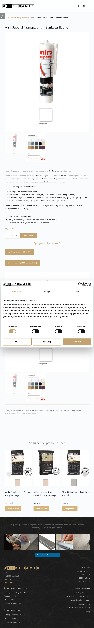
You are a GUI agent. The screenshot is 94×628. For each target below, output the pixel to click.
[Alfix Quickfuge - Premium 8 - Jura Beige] (18, 468)
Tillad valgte (47, 342)
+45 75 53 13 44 (10, 583)
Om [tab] (77, 291)
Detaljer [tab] (47, 291)
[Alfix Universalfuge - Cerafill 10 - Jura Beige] (47, 468)
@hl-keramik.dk (13, 576)
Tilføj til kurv (28, 236)
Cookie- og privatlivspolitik (79, 608)
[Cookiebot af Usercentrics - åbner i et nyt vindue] (80, 284)
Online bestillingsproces (80, 600)
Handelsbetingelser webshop (78, 596)
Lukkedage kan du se (14, 603)
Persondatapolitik (83, 604)
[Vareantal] (12, 235)
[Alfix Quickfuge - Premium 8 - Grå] (75, 468)
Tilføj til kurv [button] (13, 509)
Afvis (17, 342)
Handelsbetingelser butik (80, 593)
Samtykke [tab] (16, 291)
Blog (88, 612)
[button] (60, 6)
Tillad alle (76, 342)
